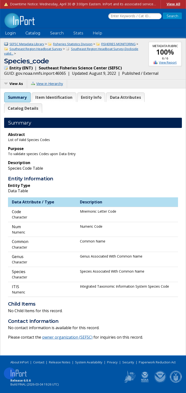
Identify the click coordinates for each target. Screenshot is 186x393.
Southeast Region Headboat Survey (35, 49)
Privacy (112, 362)
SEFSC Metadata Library (26, 44)
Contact (38, 362)
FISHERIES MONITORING (118, 44)
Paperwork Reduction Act (157, 362)
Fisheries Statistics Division (73, 44)
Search (57, 33)
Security (128, 362)
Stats (78, 33)
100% (165, 52)
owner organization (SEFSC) (67, 337)
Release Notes (59, 362)
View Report (168, 62)
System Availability (88, 362)
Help (97, 33)
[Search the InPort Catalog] (135, 16)
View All (173, 4)
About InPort (19, 362)
